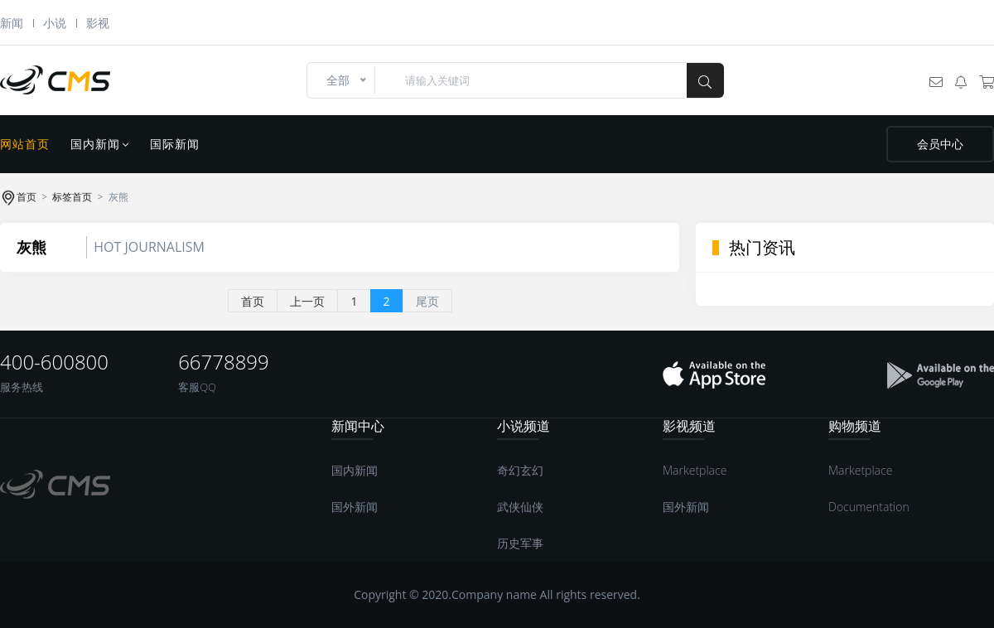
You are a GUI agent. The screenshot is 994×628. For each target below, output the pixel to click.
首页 (26, 197)
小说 (54, 23)
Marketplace (694, 470)
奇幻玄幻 (520, 470)
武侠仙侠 (520, 506)
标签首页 (72, 197)
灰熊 (31, 247)
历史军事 (520, 543)
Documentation (869, 506)
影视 (97, 23)
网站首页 (25, 144)
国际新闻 (175, 144)
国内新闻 (99, 144)
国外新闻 (354, 506)
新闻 (11, 23)
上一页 (307, 301)
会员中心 (940, 144)
